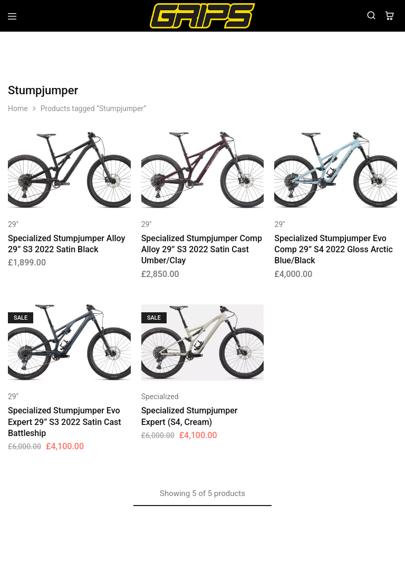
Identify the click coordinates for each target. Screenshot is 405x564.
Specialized (160, 396)
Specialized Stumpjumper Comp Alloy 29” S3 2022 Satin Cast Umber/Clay (201, 249)
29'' (13, 224)
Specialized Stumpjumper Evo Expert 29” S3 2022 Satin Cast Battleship (64, 421)
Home (18, 108)
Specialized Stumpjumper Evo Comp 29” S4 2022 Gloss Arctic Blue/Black (333, 249)
